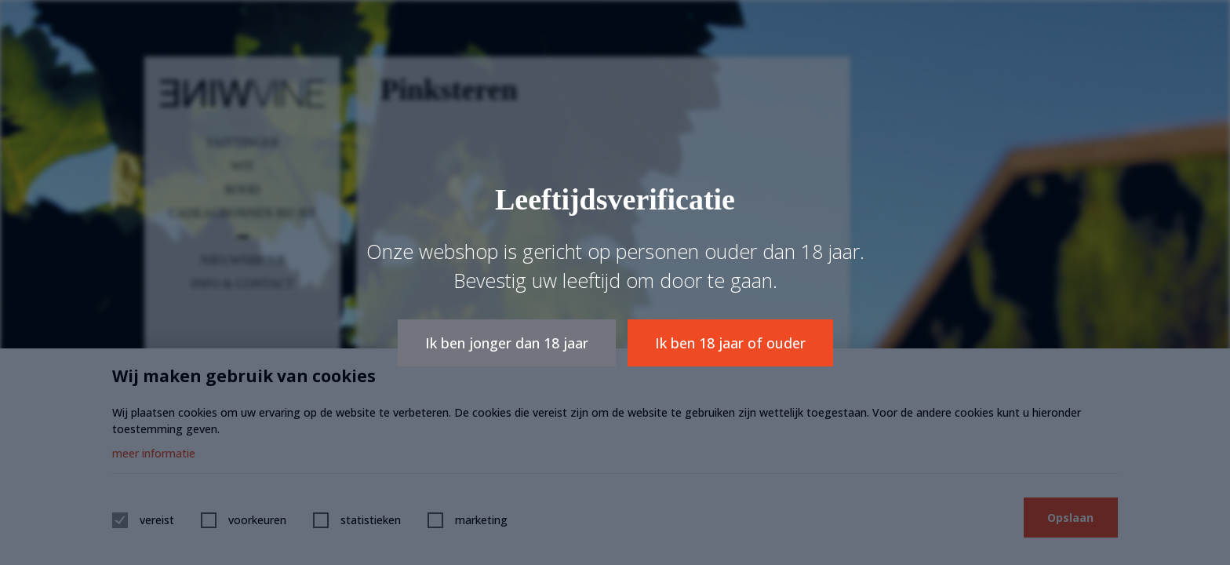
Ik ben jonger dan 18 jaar (506, 343)
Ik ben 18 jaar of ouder (730, 343)
